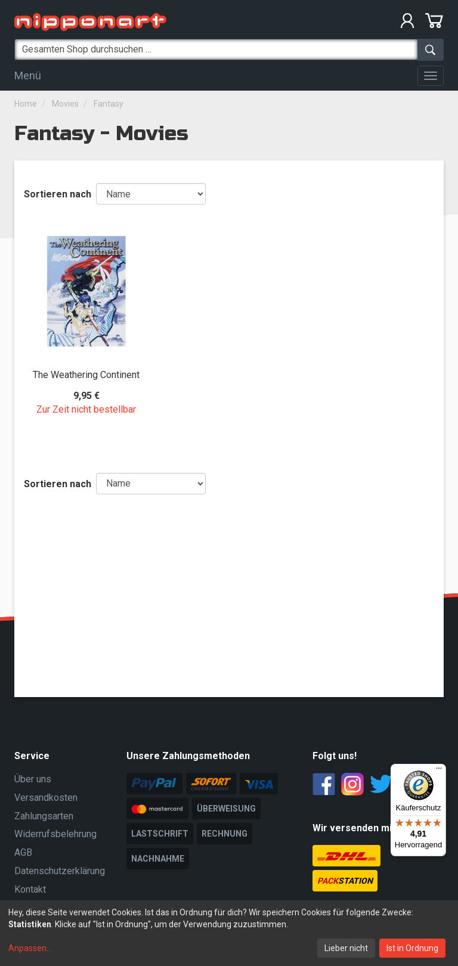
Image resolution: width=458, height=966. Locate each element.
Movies (65, 104)
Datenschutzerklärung (59, 871)
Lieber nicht (346, 948)
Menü (27, 75)
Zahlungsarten (43, 816)
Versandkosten (46, 797)
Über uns (32, 779)
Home (25, 104)
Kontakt (30, 889)
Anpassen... (30, 948)
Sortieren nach (57, 194)
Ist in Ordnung (412, 948)
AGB (23, 852)
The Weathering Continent (86, 374)
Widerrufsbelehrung (55, 834)
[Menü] (439, 771)
